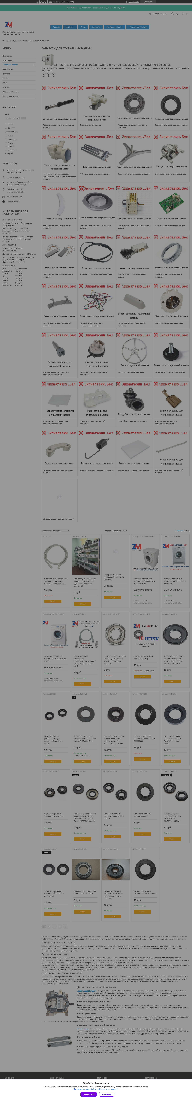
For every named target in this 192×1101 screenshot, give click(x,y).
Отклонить (106, 1094)
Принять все (89, 1094)
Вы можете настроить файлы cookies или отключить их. (95, 1089)
